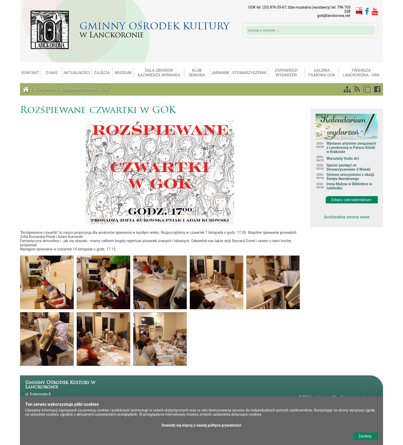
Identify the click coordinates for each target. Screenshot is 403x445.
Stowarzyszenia (249, 72)
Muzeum (123, 72)
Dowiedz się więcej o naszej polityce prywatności (201, 425)
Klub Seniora (197, 72)
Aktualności (77, 72)
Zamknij (364, 436)
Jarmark (220, 72)
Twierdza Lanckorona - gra (361, 72)
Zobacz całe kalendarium (351, 200)
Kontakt (30, 72)
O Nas (52, 72)
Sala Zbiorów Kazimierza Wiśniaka (159, 72)
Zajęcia (102, 72)
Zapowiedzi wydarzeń (286, 72)
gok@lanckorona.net (333, 16)
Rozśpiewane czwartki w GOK (85, 89)
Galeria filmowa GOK (321, 72)
